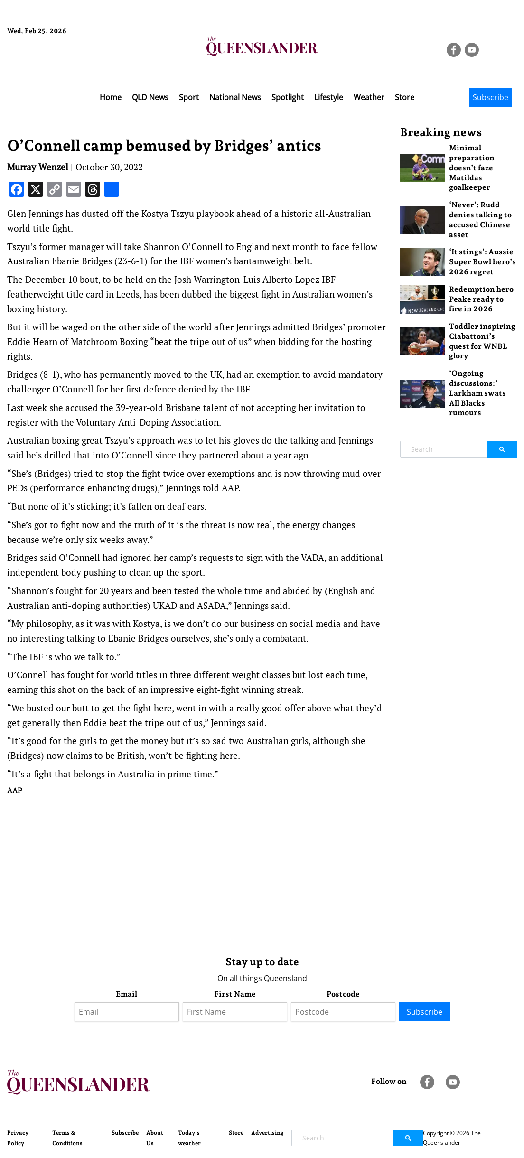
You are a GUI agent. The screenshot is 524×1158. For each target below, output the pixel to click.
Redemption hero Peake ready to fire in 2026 (481, 299)
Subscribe (490, 97)
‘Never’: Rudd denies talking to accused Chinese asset (480, 219)
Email (126, 994)
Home (111, 97)
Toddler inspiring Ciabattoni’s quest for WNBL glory (482, 341)
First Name (235, 994)
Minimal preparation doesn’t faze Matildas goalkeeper (472, 167)
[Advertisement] (196, 873)
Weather (369, 97)
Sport (189, 97)
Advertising (267, 1133)
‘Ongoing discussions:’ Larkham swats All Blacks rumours (477, 393)
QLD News (150, 97)
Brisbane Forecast (53, 63)
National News (235, 97)
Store (404, 97)
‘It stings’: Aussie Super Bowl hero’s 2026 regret (482, 261)
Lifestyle (328, 97)
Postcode (343, 994)
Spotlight (287, 97)
